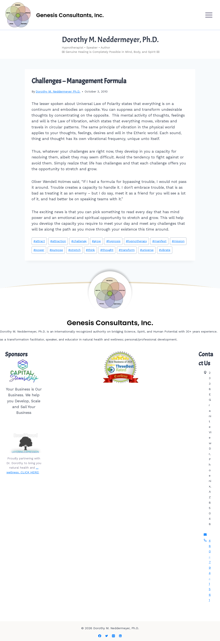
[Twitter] (107, 636)
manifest (159, 241)
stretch (74, 250)
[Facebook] (100, 636)
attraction (58, 241)
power (39, 250)
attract (39, 241)
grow (96, 241)
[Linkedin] (120, 636)
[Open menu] (209, 14)
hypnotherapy (136, 241)
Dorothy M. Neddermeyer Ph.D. (58, 91)
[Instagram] (113, 636)
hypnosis (113, 241)
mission (178, 241)
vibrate (164, 250)
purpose (56, 250)
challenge (79, 241)
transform (127, 250)
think (90, 250)
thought (106, 250)
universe (147, 250)
